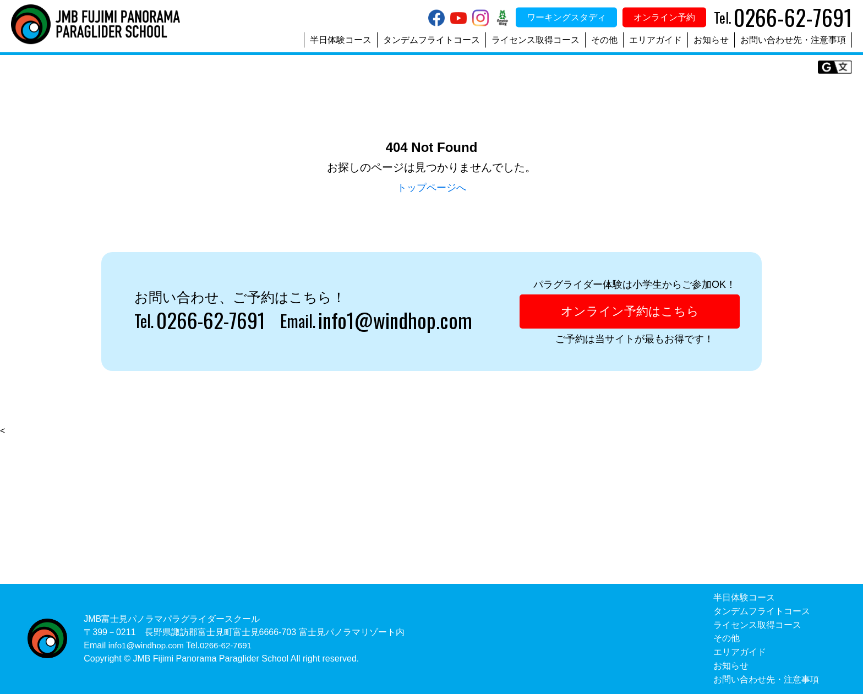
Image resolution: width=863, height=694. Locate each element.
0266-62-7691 (215, 320)
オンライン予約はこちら (629, 312)
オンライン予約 (664, 17)
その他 (604, 40)
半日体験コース (341, 40)
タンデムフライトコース (431, 40)
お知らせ (711, 40)
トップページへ (431, 187)
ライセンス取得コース (535, 40)
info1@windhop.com (408, 320)
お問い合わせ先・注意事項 (793, 40)
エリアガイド (655, 40)
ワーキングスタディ (566, 17)
